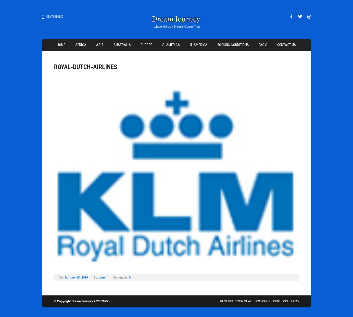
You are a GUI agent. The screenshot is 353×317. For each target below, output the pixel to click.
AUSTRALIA (122, 45)
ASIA (100, 45)
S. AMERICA (171, 45)
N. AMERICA (199, 45)
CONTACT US (286, 45)
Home (61, 45)
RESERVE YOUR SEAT (236, 301)
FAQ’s (263, 45)
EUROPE (147, 45)
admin (103, 277)
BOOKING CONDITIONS (233, 45)
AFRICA (81, 45)
